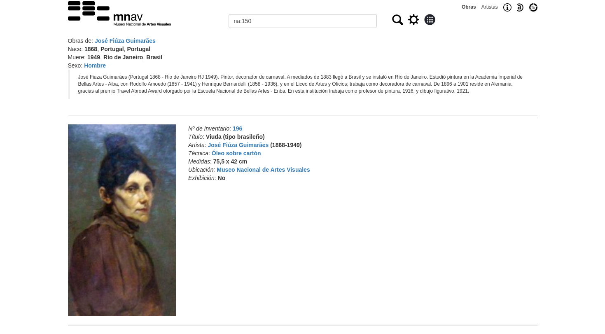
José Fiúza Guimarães (125, 40)
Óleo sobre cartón (236, 153)
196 (237, 128)
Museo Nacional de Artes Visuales (263, 169)
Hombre (95, 65)
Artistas (489, 7)
